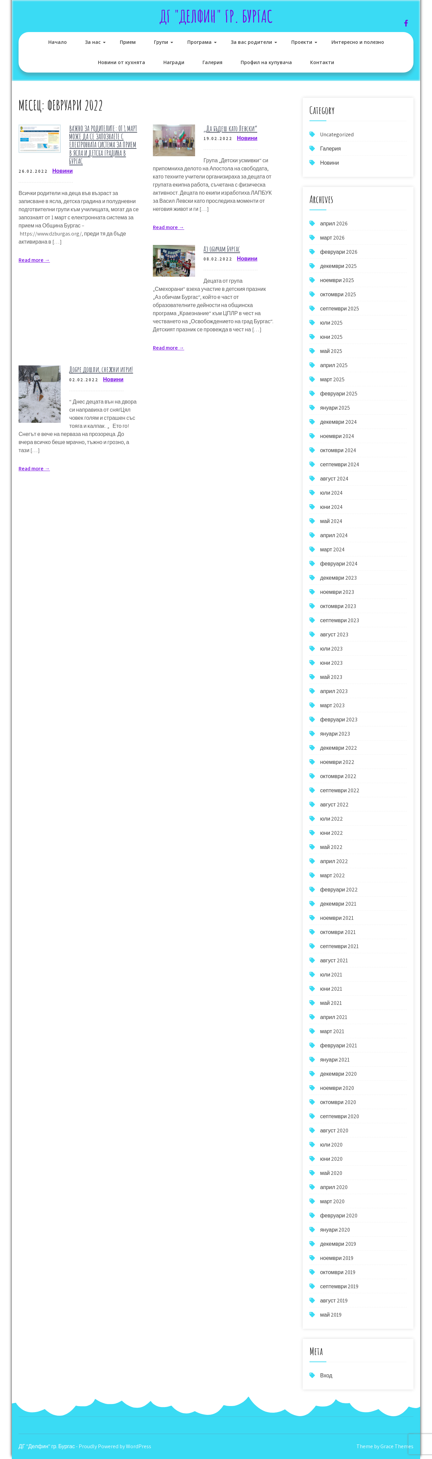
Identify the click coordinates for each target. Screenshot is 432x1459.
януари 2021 (335, 1059)
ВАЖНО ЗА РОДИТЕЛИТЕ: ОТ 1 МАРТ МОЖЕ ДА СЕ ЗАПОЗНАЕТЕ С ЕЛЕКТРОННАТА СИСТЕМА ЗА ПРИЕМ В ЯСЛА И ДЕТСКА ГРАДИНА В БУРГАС (103, 145)
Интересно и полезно (357, 42)
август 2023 (334, 634)
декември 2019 (338, 1243)
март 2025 (332, 379)
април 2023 (334, 691)
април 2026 (334, 223)
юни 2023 (331, 662)
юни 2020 (331, 1158)
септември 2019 (339, 1286)
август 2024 (334, 478)
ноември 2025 (337, 280)
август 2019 (333, 1300)
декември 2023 (338, 577)
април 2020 (334, 1187)
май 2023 (331, 677)
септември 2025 (339, 308)
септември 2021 (339, 946)
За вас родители (251, 42)
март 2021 (332, 1031)
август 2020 (334, 1130)
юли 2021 (331, 974)
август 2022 (334, 804)
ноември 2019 (336, 1258)
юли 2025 (331, 322)
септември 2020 (339, 1116)
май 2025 (331, 351)
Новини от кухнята (121, 62)
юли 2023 (331, 648)
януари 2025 (335, 407)
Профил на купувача (266, 62)
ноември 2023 (337, 592)
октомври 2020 (338, 1102)
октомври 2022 (338, 776)
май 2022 (331, 847)
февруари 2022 (339, 889)
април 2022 (334, 861)
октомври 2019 (337, 1272)
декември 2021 (338, 903)
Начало (57, 42)
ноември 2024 (337, 436)
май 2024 (331, 521)
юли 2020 (331, 1144)
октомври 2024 (338, 450)
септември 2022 (339, 790)
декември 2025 (338, 266)
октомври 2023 (338, 606)
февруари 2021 (338, 1045)
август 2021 (334, 960)
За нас (93, 42)
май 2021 (331, 1003)
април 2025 (334, 365)
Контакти (322, 62)
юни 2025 (331, 336)
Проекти (301, 42)
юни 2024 (331, 507)
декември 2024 (338, 421)
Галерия (212, 62)
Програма (199, 42)
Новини (62, 170)
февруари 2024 (338, 563)
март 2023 (332, 705)
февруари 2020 (338, 1215)
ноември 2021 (337, 917)
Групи (161, 42)
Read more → (34, 260)
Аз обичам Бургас (222, 248)
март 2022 (332, 875)
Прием (128, 42)
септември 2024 (339, 464)
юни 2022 (331, 832)
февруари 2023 (338, 719)
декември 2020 (338, 1073)
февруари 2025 (338, 393)
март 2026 (332, 237)
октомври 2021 (337, 932)
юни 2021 (331, 988)
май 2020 (331, 1173)
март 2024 (332, 549)
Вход (326, 1375)
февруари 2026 (338, 251)
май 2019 (331, 1314)
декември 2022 (338, 747)
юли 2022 (331, 818)
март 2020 (332, 1201)
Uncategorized (337, 134)
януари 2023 (335, 733)
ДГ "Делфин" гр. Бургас (216, 16)
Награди (173, 62)
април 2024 (334, 535)
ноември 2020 (337, 1088)
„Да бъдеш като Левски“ (230, 128)
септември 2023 (339, 620)
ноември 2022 (337, 762)
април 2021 (333, 1017)
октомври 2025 (338, 294)
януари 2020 (335, 1229)
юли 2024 (331, 492)
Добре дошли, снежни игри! (101, 369)
